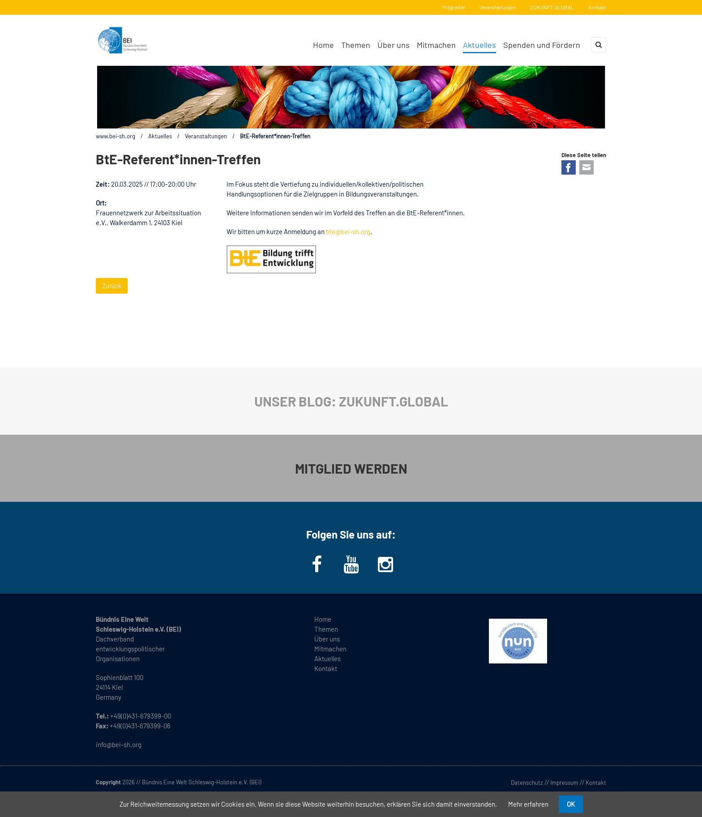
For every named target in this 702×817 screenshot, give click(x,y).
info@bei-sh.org (118, 744)
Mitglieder (453, 7)
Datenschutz (527, 782)
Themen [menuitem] (355, 45)
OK (571, 804)
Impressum (564, 782)
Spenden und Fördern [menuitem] (541, 45)
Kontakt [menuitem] (325, 668)
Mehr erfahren (528, 804)
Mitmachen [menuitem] (436, 45)
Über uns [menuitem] (393, 45)
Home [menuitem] (323, 45)
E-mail (586, 167)
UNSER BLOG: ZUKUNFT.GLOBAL (351, 401)
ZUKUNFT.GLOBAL (552, 7)
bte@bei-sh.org (348, 231)
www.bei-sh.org (115, 136)
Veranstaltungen (497, 7)
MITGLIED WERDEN (351, 468)
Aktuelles (160, 136)
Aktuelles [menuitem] (479, 45)
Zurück (111, 286)
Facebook (568, 167)
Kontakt (597, 7)
